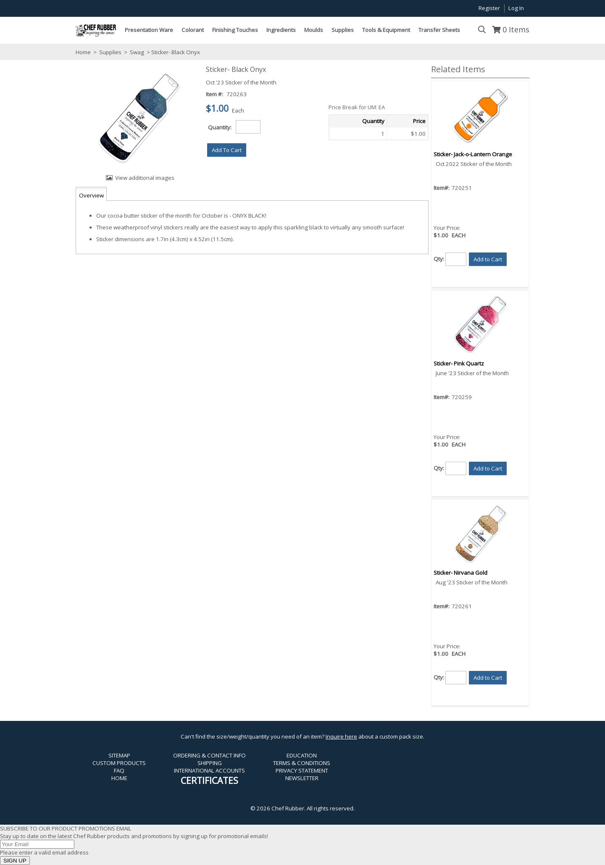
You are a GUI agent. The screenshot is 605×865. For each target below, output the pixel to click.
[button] (226, 150)
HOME (119, 778)
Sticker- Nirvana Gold (460, 572)
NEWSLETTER (301, 778)
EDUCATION (302, 755)
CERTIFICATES (209, 780)
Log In (516, 8)
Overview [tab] (91, 195)
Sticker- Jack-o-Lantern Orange (473, 154)
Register (489, 8)
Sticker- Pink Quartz (459, 363)
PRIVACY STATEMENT (302, 770)
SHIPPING (209, 763)
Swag (137, 52)
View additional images (144, 177)
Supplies (110, 52)
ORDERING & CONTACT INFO (209, 755)
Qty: (439, 258)
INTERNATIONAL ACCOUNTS (209, 770)
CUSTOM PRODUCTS (119, 763)
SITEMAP (119, 755)
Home (83, 52)
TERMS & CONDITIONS (301, 763)
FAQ (119, 770)
